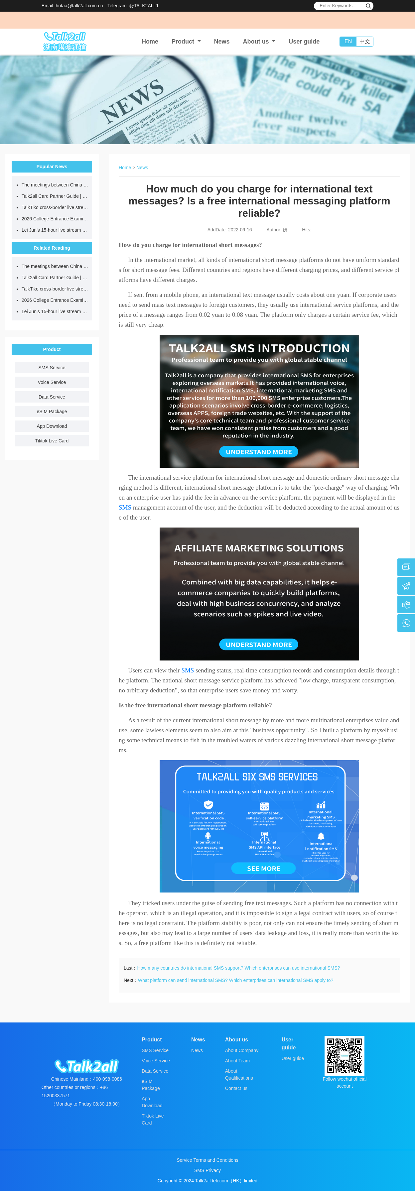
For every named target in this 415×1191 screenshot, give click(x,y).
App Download (52, 426)
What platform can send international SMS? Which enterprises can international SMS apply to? (236, 980)
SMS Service (52, 367)
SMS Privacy (207, 1170)
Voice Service (52, 382)
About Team (237, 1060)
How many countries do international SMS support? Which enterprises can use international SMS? (238, 968)
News (222, 41)
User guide (304, 41)
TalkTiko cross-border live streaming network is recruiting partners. (55, 207)
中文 (364, 41)
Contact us (236, 1088)
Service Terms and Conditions (207, 1160)
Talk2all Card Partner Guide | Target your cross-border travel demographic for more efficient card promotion (55, 196)
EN (348, 41)
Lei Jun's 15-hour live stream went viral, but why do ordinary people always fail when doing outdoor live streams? (55, 230)
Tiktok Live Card (52, 440)
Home (150, 41)
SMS (125, 507)
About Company (241, 1050)
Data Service (52, 397)
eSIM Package (52, 411)
